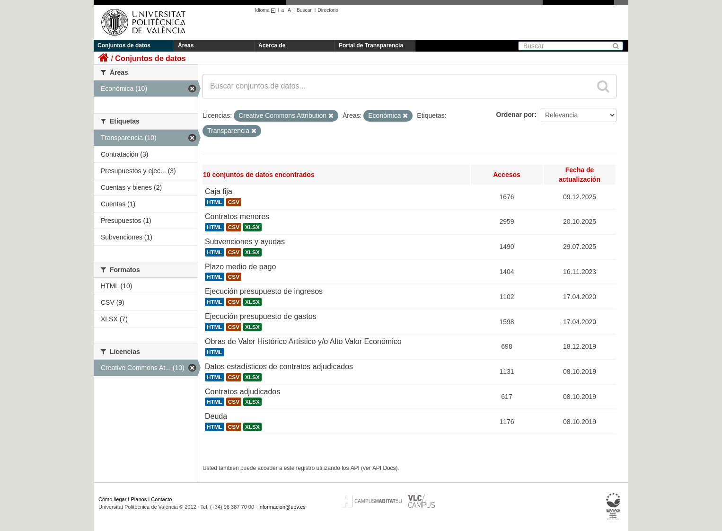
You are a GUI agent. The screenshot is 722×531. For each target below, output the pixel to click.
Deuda (216, 416)
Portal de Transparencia (371, 45)
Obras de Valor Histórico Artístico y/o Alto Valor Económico (303, 341)
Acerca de (271, 45)
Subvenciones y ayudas (245, 242)
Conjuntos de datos (123, 45)
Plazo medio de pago (240, 267)
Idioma (266, 10)
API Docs (384, 468)
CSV (233, 202)
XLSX (252, 227)
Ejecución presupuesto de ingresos (264, 291)
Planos (139, 499)
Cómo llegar (112, 499)
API (355, 468)
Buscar (304, 10)
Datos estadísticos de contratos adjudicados (279, 367)
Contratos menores (237, 216)
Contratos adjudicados (242, 392)
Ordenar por (515, 114)
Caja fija (218, 191)
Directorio (327, 10)
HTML (214, 202)
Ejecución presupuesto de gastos (261, 316)
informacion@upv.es (282, 507)
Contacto (161, 499)
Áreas (186, 45)
